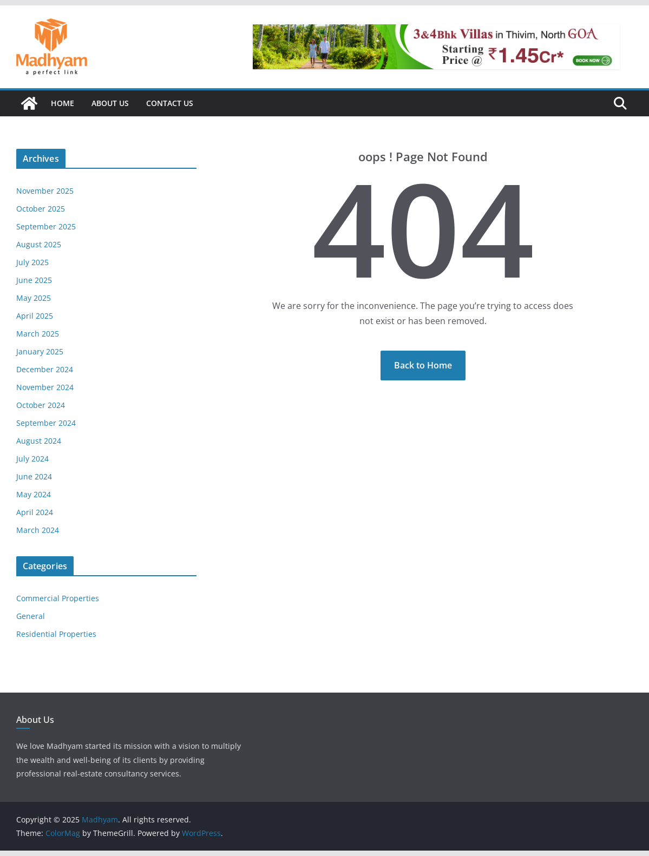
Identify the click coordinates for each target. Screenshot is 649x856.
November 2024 (45, 387)
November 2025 (45, 191)
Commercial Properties (57, 598)
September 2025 (46, 226)
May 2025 (33, 298)
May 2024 (33, 494)
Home (62, 103)
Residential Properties (56, 634)
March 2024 (37, 530)
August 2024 (38, 441)
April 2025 (34, 316)
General (30, 616)
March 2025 (37, 333)
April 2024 (34, 512)
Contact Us (169, 103)
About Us (110, 103)
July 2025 (32, 262)
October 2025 (40, 208)
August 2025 (38, 244)
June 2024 (34, 476)
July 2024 (32, 458)
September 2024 (46, 423)
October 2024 (40, 405)
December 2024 (44, 369)
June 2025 (34, 280)
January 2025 (39, 351)
